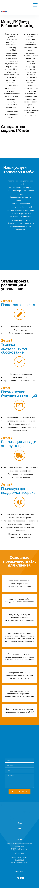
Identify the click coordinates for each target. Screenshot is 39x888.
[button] (35, 5)
